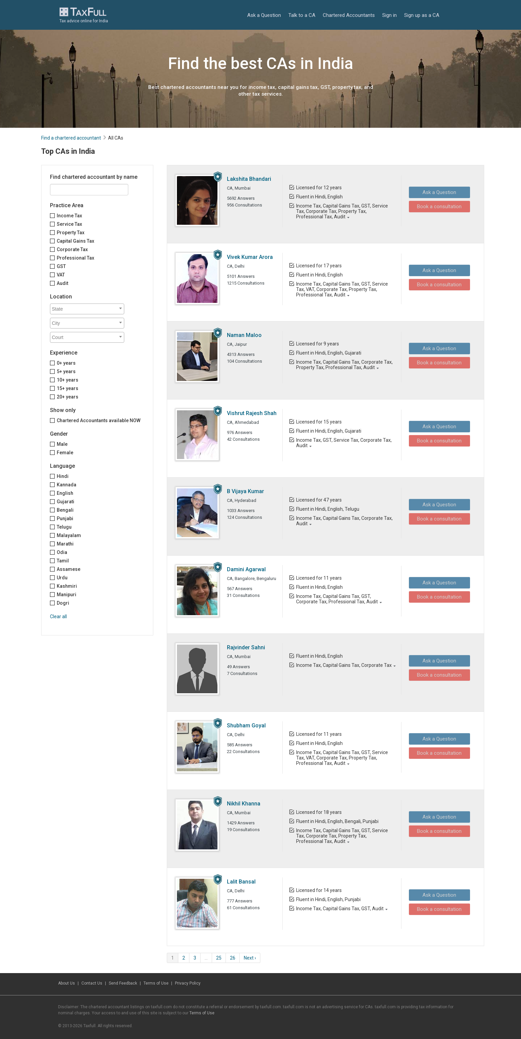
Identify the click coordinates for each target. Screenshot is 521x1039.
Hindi (63, 476)
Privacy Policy (188, 983)
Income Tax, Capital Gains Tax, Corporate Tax (343, 665)
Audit (62, 283)
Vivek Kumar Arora (250, 257)
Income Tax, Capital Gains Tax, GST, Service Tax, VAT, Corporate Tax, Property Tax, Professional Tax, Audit (342, 289)
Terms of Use (156, 983)
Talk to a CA (301, 15)
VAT (61, 274)
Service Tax (69, 224)
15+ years (67, 388)
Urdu (62, 577)
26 (232, 958)
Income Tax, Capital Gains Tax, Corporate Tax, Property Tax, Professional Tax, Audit (344, 364)
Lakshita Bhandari (249, 179)
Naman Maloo (244, 335)
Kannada (66, 484)
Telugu (64, 527)
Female (65, 452)
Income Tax (69, 215)
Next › (250, 958)
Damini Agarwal (246, 569)
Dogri (63, 603)
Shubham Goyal (246, 725)
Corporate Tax (72, 249)
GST (61, 266)
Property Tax (70, 232)
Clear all (58, 616)
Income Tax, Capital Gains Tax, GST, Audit (339, 908)
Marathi (65, 544)
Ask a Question (264, 15)
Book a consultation (437, 206)
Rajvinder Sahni (246, 647)
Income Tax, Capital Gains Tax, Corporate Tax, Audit (344, 520)
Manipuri (66, 594)
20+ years (67, 397)
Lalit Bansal (241, 881)
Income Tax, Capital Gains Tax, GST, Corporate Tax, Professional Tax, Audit (336, 599)
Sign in (389, 15)
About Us (66, 983)
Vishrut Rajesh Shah (252, 413)
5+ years (66, 371)
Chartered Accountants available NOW (98, 420)
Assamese (68, 569)
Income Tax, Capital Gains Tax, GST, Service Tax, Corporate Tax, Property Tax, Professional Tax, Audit (342, 211)
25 (219, 958)
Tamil (63, 560)
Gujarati (65, 501)
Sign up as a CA (421, 15)
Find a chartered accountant (71, 138)
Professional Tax (75, 258)
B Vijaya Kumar (245, 491)
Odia (62, 552)
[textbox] (89, 309)
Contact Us (91, 983)
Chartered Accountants (349, 15)
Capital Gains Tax (75, 241)
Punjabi (65, 518)
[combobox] (87, 309)
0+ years (66, 363)
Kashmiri (67, 586)
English (65, 493)
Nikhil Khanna (243, 803)
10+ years (67, 380)
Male (62, 444)
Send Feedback (123, 983)
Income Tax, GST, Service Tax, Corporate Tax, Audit (343, 442)
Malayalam (69, 535)
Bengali (65, 510)
